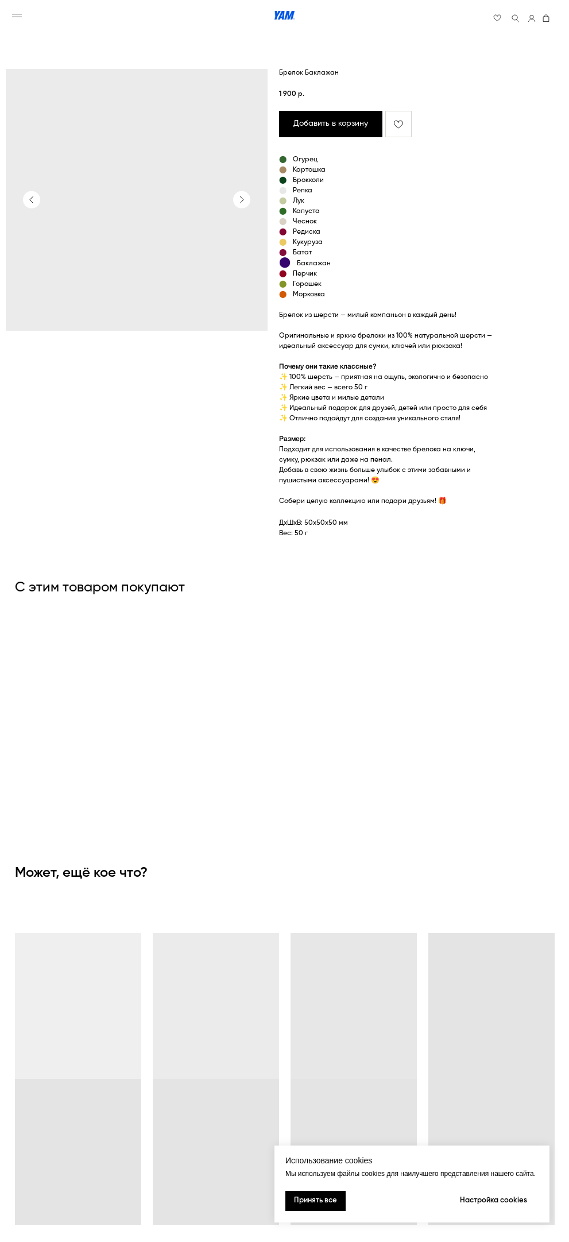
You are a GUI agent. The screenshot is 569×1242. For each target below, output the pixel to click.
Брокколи (308, 180)
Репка (302, 190)
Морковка (309, 294)
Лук (298, 201)
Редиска (306, 232)
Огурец (305, 159)
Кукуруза (308, 242)
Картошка (309, 170)
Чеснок (305, 221)
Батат (302, 252)
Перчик (305, 273)
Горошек (307, 284)
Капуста (306, 211)
